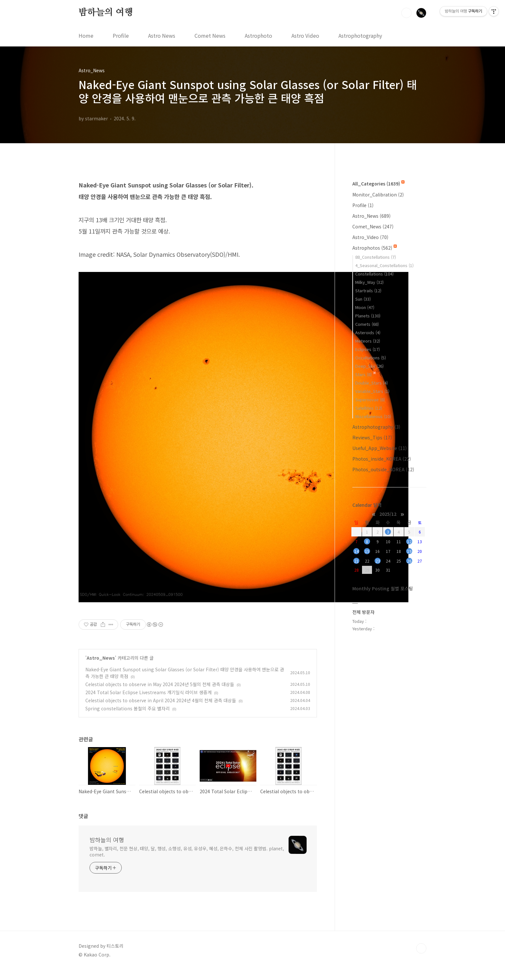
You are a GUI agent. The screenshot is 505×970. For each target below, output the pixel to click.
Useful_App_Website (379, 448)
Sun (363, 299)
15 (367, 551)
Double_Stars (371, 383)
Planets (367, 316)
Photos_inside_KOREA (381, 458)
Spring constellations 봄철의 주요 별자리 (127, 708)
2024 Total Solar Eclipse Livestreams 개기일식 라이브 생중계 (148, 692)
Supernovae (370, 399)
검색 (406, 13)
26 (409, 561)
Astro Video (305, 35)
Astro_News (101, 658)
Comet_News (373, 226)
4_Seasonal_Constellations (384, 265)
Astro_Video (370, 237)
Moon (364, 307)
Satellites (368, 408)
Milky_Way (369, 282)
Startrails (368, 290)
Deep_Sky (369, 366)
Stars (365, 374)
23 (378, 561)
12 (409, 541)
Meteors (367, 341)
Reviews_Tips (372, 437)
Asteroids (367, 332)
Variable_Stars (372, 391)
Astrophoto (258, 35)
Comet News (210, 35)
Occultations (370, 358)
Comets (367, 324)
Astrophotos (374, 248)
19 (409, 551)
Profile (121, 35)
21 (356, 561)
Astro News (161, 35)
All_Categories (378, 183)
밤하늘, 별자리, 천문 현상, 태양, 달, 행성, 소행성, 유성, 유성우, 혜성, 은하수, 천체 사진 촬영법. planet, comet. (187, 851)
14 (356, 551)
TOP (421, 948)
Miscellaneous (373, 416)
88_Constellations (375, 257)
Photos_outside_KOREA (383, 469)
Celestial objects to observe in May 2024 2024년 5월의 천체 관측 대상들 (159, 684)
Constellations (374, 274)
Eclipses (367, 349)
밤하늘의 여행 (106, 12)
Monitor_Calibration (378, 194)
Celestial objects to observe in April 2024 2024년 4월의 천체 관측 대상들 (160, 700)
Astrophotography (360, 35)
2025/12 (387, 513)
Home (86, 35)
